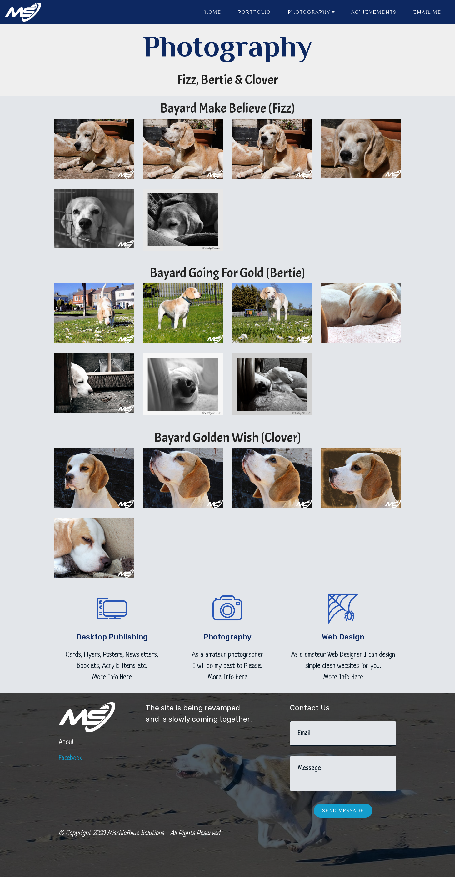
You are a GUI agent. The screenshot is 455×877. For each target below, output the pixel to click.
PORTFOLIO (254, 12)
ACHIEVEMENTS (374, 12)
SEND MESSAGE (343, 811)
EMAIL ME (427, 12)
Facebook (70, 758)
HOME (213, 12)
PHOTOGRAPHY (309, 12)
